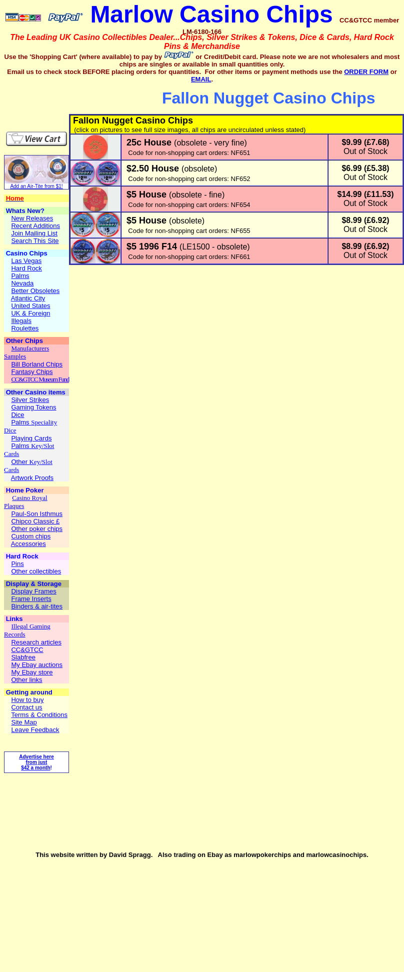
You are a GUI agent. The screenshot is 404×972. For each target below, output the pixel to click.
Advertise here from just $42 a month (36, 762)
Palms (21, 422)
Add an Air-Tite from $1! (36, 186)
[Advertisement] (63, 99)
